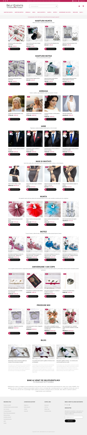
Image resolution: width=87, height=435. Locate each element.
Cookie (5, 423)
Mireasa (28, 12)
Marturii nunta (8, 12)
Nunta (49, 12)
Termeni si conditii (7, 405)
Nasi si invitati (41, 12)
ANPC (5, 421)
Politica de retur (7, 415)
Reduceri (75, 12)
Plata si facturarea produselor (9, 413)
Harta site (26, 411)
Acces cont (46, 405)
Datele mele (46, 409)
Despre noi (26, 405)
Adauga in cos (15, 48)
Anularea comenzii (7, 417)
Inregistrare (81, 1)
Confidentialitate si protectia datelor (11, 407)
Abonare (70, 420)
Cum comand (6, 409)
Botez (55, 12)
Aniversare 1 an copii (65, 12)
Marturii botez (19, 12)
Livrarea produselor (7, 411)
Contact (74, 1)
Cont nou (46, 407)
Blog (81, 12)
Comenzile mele (47, 411)
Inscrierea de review (7, 419)
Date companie (27, 407)
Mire (34, 12)
